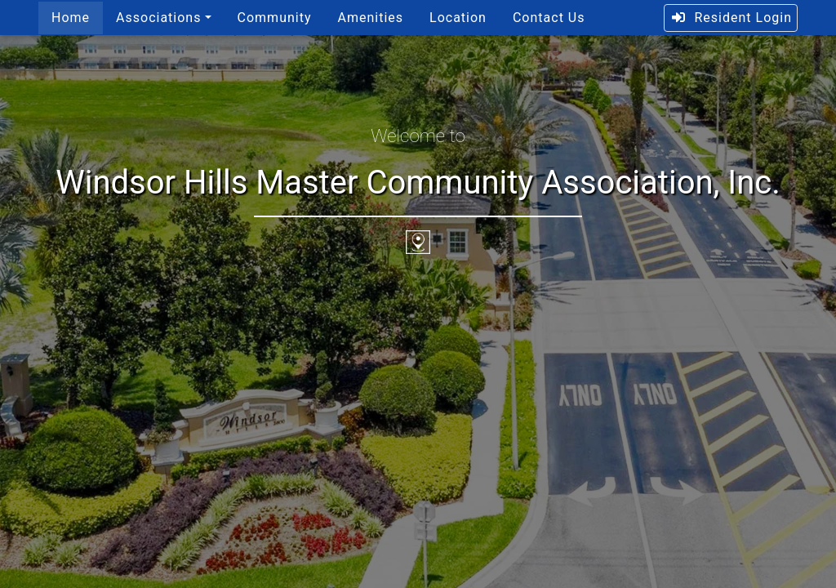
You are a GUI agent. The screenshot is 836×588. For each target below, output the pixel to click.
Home (70, 17)
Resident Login (731, 17)
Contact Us (549, 17)
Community (275, 17)
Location (458, 17)
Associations (158, 17)
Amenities (370, 17)
